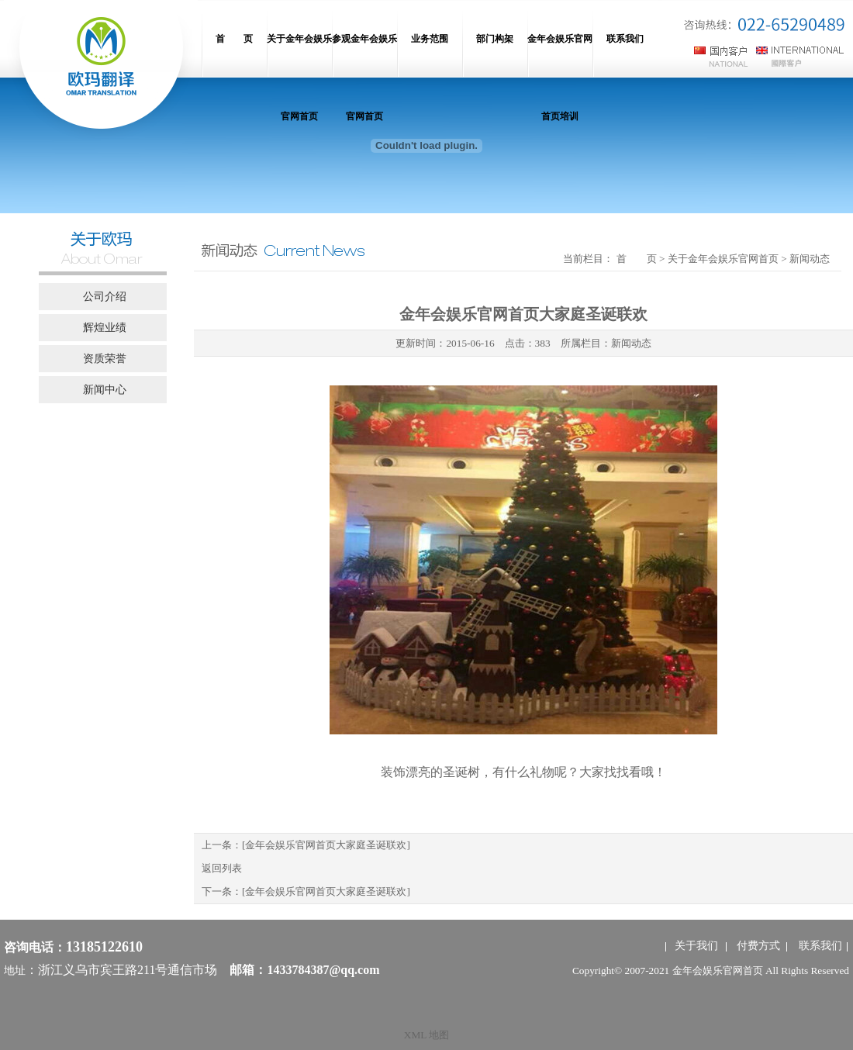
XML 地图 (426, 1035)
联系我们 (820, 946)
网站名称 (101, 70)
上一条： (306, 845)
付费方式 (758, 946)
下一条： (306, 891)
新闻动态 (631, 343)
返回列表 (222, 868)
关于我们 (696, 946)
